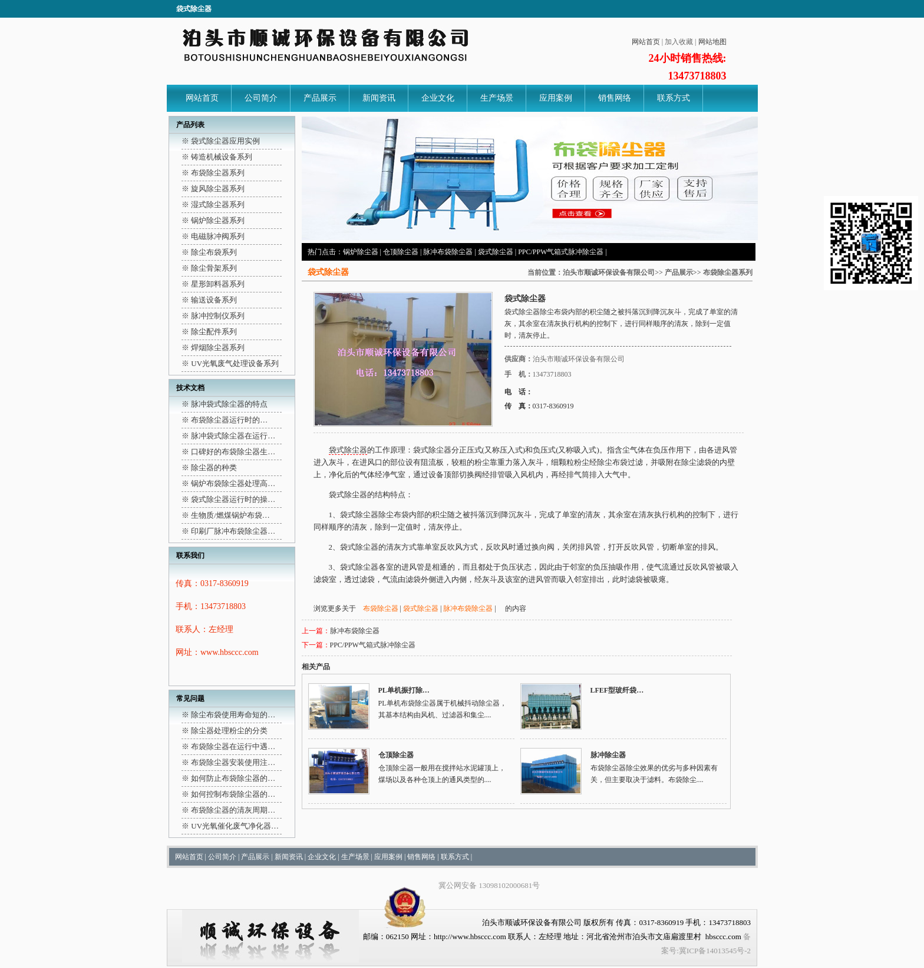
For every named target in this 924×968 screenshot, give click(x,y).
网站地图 (712, 42)
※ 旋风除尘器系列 (213, 188)
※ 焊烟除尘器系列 (213, 347)
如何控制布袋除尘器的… (233, 794)
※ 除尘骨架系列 (209, 268)
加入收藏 (679, 42)
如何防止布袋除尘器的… (233, 778)
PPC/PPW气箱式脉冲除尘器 (560, 252)
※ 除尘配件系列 (209, 331)
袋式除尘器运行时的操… (233, 499)
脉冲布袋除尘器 (448, 252)
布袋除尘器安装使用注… (233, 762)
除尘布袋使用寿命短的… (233, 714)
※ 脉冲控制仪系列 (213, 315)
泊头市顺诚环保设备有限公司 (609, 272)
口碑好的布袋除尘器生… (233, 451)
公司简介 (261, 98)
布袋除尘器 (380, 608)
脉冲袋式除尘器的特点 (229, 404)
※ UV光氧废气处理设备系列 (230, 363)
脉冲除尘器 (608, 755)
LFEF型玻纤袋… (617, 690)
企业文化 (437, 98)
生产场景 (496, 98)
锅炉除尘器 (360, 252)
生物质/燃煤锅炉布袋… (230, 515)
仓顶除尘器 (400, 252)
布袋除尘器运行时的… (229, 419)
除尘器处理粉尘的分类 (229, 730)
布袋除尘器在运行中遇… (233, 746)
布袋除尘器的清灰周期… (233, 810)
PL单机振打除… (404, 690)
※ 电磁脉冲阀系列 (213, 236)
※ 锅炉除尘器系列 (213, 220)
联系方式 (673, 98)
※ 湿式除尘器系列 (213, 204)
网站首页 (646, 42)
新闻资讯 (378, 98)
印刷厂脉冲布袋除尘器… (233, 531)
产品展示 (319, 98)
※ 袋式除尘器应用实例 (221, 141)
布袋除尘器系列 (728, 272)
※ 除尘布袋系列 (209, 252)
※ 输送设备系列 (209, 299)
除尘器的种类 (214, 467)
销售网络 (614, 98)
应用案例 (555, 98)
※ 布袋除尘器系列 (213, 172)
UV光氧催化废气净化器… (235, 825)
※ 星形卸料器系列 (213, 284)
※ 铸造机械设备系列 (217, 156)
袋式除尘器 (495, 252)
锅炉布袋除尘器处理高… (233, 483)
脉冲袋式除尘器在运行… (233, 435)
